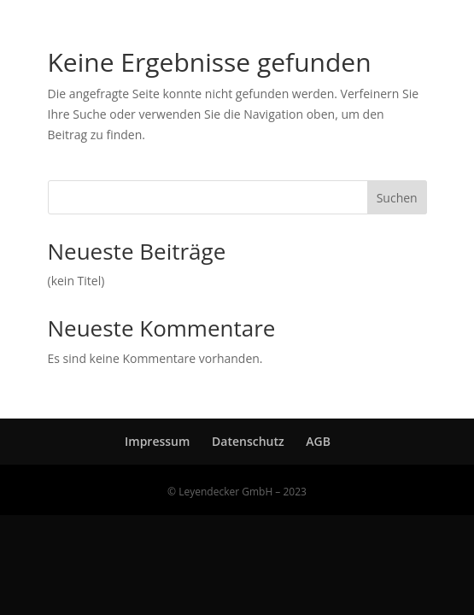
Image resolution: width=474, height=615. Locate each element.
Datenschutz (248, 441)
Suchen (397, 198)
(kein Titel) (76, 280)
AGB (318, 441)
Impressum (157, 441)
